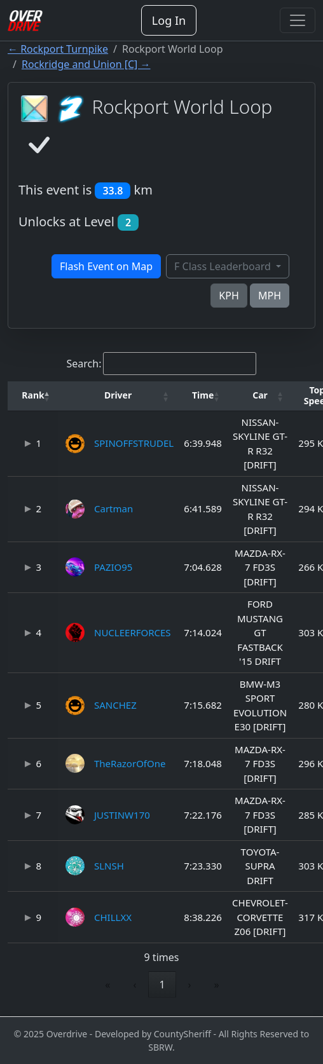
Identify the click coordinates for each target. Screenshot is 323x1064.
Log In (169, 20)
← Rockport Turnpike (58, 49)
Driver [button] (118, 395)
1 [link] (162, 985)
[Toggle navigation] (297, 20)
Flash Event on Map (106, 266)
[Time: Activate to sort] (202, 396)
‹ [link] (134, 985)
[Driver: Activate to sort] (117, 396)
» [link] (216, 985)
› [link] (189, 985)
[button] (33, 395)
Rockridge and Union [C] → (86, 64)
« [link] (107, 985)
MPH (269, 296)
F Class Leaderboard (223, 266)
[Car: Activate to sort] (260, 396)
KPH (228, 296)
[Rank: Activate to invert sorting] (33, 396)
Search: (84, 364)
